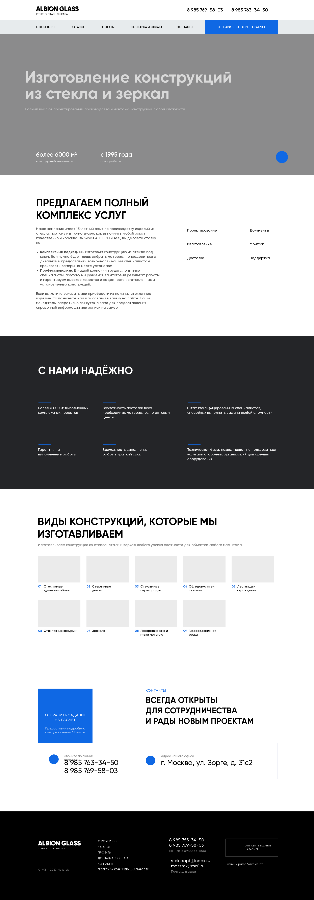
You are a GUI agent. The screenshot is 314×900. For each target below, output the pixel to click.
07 (88, 631)
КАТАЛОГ (78, 27)
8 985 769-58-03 (205, 10)
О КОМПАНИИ (45, 27)
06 (40, 631)
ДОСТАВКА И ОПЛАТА (146, 27)
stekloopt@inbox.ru (190, 861)
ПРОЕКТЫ (108, 27)
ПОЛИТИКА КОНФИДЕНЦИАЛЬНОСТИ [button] (123, 869)
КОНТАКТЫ (185, 27)
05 (233, 586)
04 (185, 586)
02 (88, 586)
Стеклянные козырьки (60, 631)
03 (137, 586)
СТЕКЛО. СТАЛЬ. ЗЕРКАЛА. (52, 14)
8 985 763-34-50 (91, 763)
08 (137, 631)
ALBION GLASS (57, 9)
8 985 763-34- (246, 10)
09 (185, 631)
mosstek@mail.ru (187, 866)
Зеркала (98, 631)
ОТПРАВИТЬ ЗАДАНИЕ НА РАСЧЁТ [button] (242, 27)
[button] (65, 716)
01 (39, 586)
